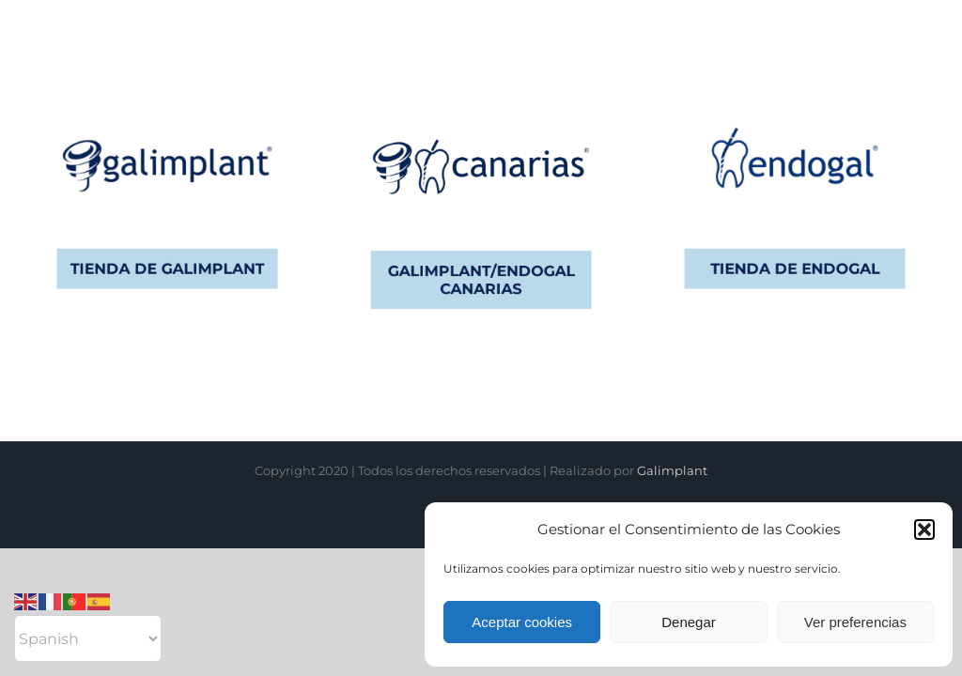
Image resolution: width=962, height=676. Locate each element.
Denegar (688, 622)
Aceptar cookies (522, 622)
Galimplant (672, 470)
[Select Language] (88, 638)
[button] (924, 529)
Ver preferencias (855, 622)
